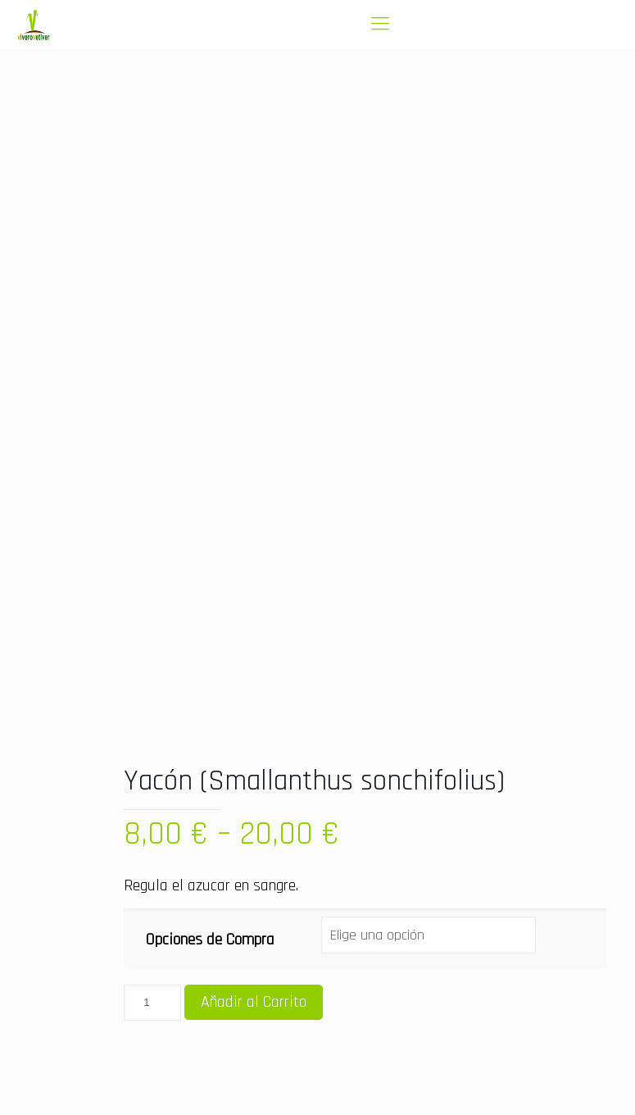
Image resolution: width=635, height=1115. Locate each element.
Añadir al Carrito (253, 1002)
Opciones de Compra (210, 939)
